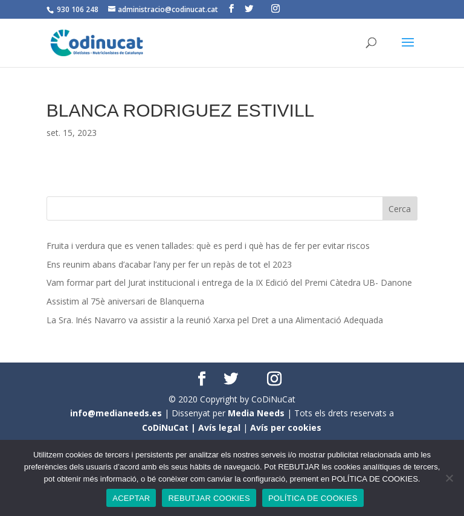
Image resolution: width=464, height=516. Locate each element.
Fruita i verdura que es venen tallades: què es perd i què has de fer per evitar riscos (208, 245)
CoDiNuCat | (170, 427)
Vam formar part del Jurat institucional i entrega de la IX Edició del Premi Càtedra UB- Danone (229, 282)
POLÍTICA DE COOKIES (313, 498)
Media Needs (256, 413)
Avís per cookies (285, 427)
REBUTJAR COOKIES (209, 498)
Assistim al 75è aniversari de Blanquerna (125, 301)
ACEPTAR (131, 498)
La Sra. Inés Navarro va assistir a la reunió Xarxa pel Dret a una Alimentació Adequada (215, 320)
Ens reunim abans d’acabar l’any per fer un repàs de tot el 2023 (169, 264)
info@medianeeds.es (116, 413)
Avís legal (219, 427)
